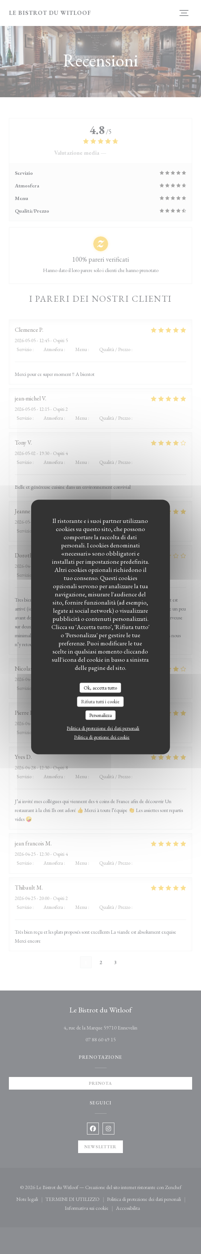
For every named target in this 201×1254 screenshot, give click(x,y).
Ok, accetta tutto (100, 687)
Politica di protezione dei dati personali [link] (103, 728)
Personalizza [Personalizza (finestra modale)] (100, 715)
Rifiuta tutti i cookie (100, 701)
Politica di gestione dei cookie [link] (102, 737)
